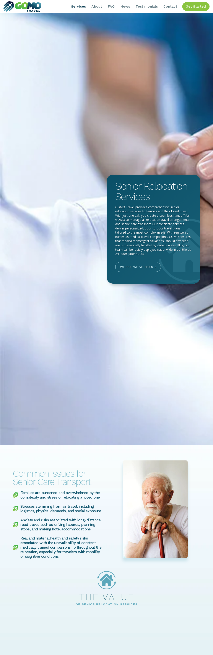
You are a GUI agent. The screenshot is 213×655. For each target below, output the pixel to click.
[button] (138, 267)
